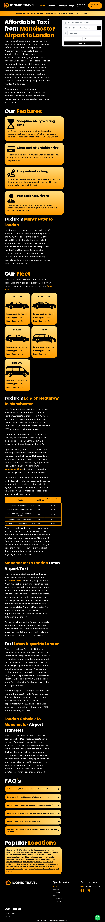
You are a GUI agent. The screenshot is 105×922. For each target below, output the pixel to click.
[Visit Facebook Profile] (82, 891)
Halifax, (47, 852)
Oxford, (24, 859)
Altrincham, (10, 864)
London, (17, 852)
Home (42, 5)
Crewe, (51, 864)
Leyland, (32, 869)
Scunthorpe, (50, 859)
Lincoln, (9, 855)
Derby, (56, 864)
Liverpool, (10, 852)
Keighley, (24, 869)
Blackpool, (32, 855)
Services (51, 5)
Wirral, (33, 857)
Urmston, (36, 864)
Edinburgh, (10, 859)
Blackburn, (26, 857)
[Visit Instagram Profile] (88, 890)
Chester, (18, 857)
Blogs (71, 5)
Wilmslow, (20, 864)
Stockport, (18, 862)
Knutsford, (27, 862)
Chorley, (9, 869)
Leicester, (10, 867)
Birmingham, (36, 850)
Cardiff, (18, 859)
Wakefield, (10, 857)
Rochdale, (17, 869)
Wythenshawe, (37, 862)
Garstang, (44, 864)
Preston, (27, 850)
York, (31, 852)
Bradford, (51, 867)
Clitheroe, (39, 869)
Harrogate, (54, 852)
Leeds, (52, 850)
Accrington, (43, 867)
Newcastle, (25, 852)
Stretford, (10, 862)
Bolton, (39, 855)
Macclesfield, (48, 862)
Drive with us (80, 5)
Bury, (29, 867)
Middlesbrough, (49, 869)
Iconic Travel (15, 580)
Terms (7, 916)
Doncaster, (40, 857)
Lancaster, (45, 850)
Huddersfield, (47, 855)
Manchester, (11, 850)
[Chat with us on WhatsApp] (97, 917)
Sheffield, (20, 850)
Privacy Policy (10, 913)
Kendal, (52, 857)
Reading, (30, 859)
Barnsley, (34, 867)
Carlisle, (25, 855)
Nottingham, (38, 852)
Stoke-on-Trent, (20, 867)
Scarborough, (39, 859)
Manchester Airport (14, 469)
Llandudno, (17, 855)
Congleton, (28, 864)
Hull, (46, 857)
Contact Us (94, 5)
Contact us (57, 902)
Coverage (62, 5)
